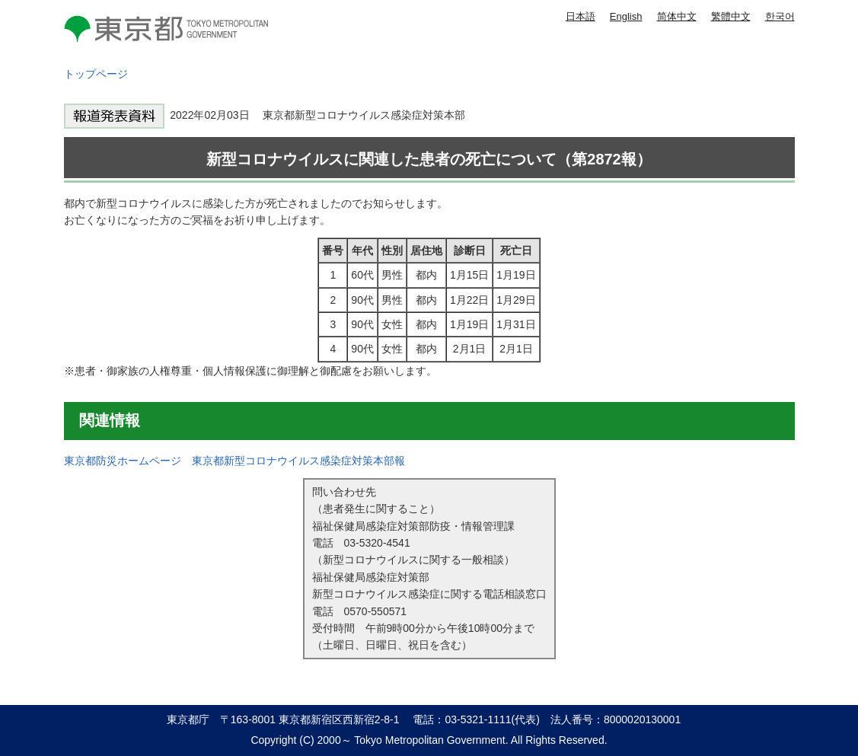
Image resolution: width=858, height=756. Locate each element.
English (626, 16)
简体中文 (677, 16)
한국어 (780, 16)
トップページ (96, 74)
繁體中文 (731, 16)
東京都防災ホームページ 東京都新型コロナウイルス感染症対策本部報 (234, 461)
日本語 (580, 16)
